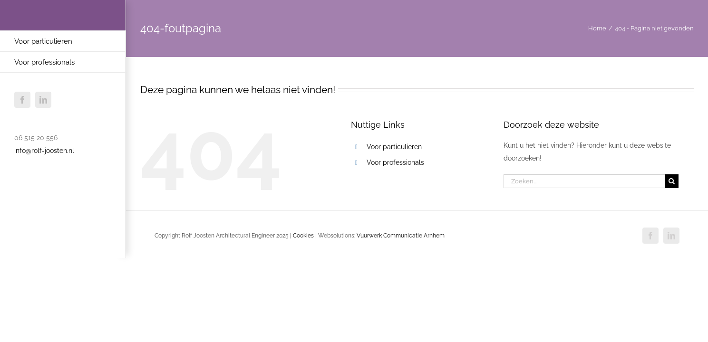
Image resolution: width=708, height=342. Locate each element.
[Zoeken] (672, 181)
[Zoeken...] (584, 181)
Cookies (303, 235)
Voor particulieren (394, 147)
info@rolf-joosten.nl (44, 150)
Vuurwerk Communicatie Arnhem (401, 235)
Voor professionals (395, 162)
